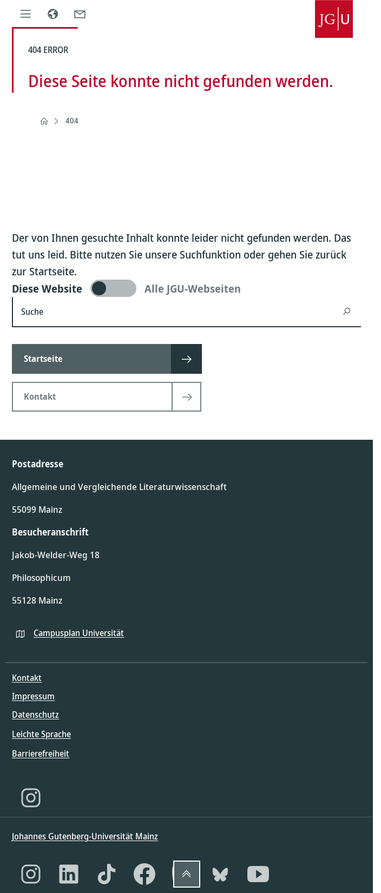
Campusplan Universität (79, 633)
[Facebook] (144, 874)
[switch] (186, 288)
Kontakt (27, 678)
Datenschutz (35, 714)
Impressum (33, 696)
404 (71, 120)
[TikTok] (106, 874)
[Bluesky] (220, 874)
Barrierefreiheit (40, 753)
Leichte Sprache (41, 734)
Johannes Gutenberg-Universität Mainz (85, 836)
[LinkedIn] (69, 874)
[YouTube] (258, 874)
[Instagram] (31, 798)
